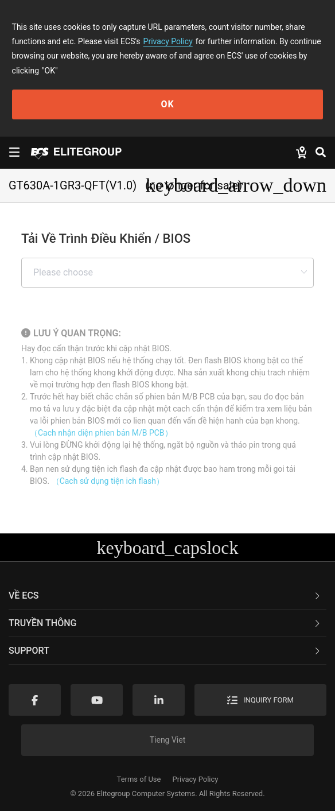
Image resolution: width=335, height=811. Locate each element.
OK (167, 104)
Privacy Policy (168, 41)
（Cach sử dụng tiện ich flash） (108, 481)
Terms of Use (139, 779)
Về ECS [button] (165, 595)
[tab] (167, 596)
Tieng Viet (168, 739)
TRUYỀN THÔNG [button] (165, 623)
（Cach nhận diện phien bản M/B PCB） (101, 432)
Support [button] (165, 650)
